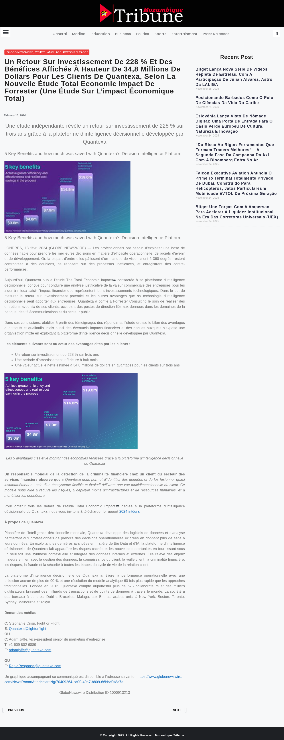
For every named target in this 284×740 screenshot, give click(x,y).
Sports (160, 33)
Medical (79, 33)
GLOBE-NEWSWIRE (20, 52)
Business (123, 33)
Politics (142, 33)
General (60, 33)
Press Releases (216, 33)
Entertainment (184, 33)
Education (101, 33)
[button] (5, 32)
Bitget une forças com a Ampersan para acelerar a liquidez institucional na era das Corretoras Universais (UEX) (236, 212)
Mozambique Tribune (169, 735)
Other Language (48, 52)
